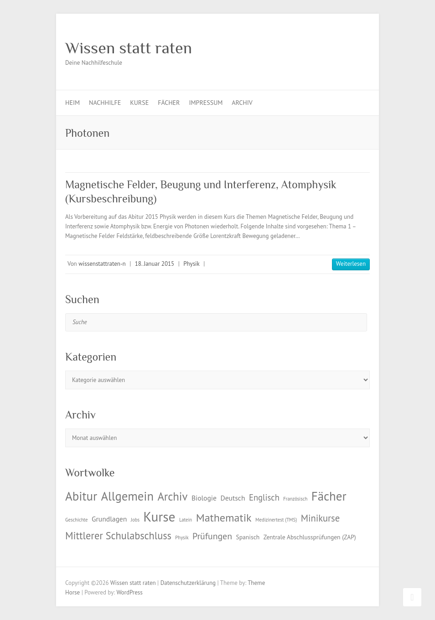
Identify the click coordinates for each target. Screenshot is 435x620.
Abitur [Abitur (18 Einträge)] (81, 496)
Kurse (139, 102)
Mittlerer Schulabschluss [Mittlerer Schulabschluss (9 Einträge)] (118, 535)
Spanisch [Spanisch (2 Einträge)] (247, 537)
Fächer (169, 102)
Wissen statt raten (128, 48)
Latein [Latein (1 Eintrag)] (185, 520)
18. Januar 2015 (154, 264)
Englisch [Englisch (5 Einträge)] (264, 497)
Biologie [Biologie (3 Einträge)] (204, 497)
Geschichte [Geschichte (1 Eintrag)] (76, 520)
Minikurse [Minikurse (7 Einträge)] (320, 518)
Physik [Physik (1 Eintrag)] (181, 537)
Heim (72, 102)
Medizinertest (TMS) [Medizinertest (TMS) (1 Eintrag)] (276, 520)
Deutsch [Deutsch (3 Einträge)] (232, 497)
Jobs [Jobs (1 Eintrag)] (135, 520)
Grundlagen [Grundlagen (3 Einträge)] (109, 518)
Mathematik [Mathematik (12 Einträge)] (224, 518)
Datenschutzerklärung (188, 583)
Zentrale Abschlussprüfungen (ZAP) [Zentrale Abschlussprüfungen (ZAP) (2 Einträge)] (310, 537)
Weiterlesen (351, 264)
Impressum (206, 102)
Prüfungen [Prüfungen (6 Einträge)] (212, 536)
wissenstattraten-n (101, 264)
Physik (191, 264)
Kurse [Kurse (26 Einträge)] (159, 516)
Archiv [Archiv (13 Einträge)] (172, 496)
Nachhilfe (105, 102)
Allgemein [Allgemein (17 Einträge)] (127, 496)
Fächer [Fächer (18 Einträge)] (329, 496)
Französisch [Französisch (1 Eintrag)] (295, 499)
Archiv (242, 102)
